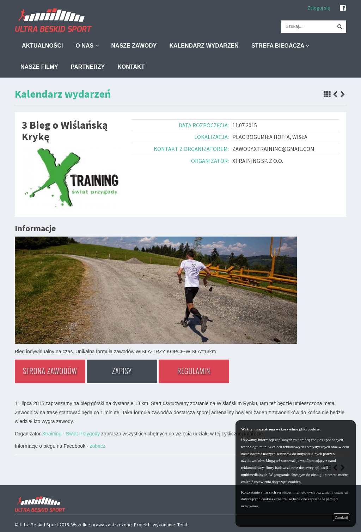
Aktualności (42, 46)
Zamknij (341, 517)
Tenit (182, 524)
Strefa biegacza (280, 46)
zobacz (97, 446)
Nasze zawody (134, 46)
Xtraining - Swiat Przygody (71, 433)
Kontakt (131, 67)
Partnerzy (88, 67)
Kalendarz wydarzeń (203, 46)
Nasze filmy (39, 67)
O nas (86, 46)
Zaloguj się (318, 7)
